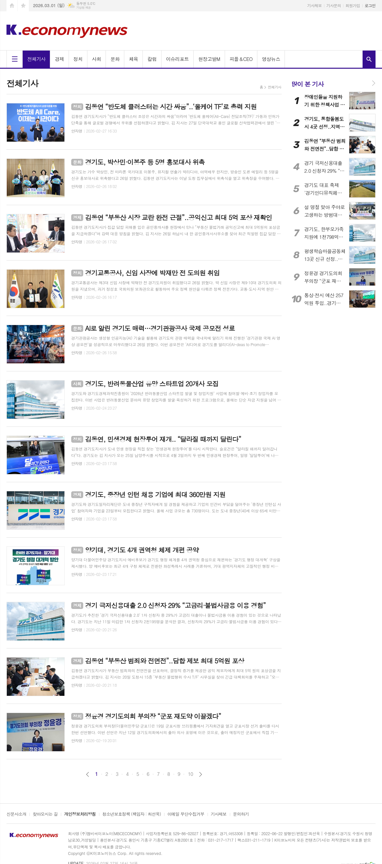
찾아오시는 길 (45, 814)
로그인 (370, 5)
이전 (87, 774)
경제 (59, 58)
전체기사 (36, 58)
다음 (200, 774)
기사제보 (314, 5)
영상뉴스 (271, 58)
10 (190, 774)
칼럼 (151, 58)
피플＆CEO (241, 58)
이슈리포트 (177, 58)
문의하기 (241, 814)
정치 (78, 58)
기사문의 (333, 5)
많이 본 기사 (307, 83)
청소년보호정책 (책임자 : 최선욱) (131, 814)
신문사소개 (16, 814)
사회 (96, 58)
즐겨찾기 (23, 5)
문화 (114, 58)
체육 (133, 58)
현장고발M (209, 58)
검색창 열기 (369, 59)
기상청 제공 (83, 8)
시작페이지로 (11, 5)
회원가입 (352, 5)
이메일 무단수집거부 (185, 814)
